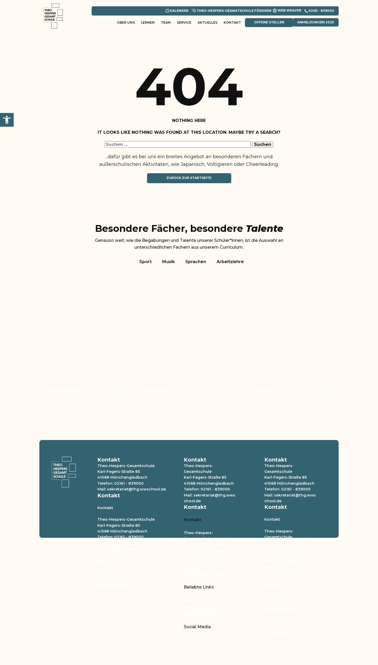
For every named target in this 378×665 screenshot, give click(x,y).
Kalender (176, 10)
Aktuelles (207, 22)
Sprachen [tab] (195, 261)
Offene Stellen (268, 22)
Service (184, 22)
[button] (7, 120)
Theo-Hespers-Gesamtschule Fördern (231, 10)
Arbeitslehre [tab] (230, 261)
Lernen (148, 22)
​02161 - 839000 (319, 11)
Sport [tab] (145, 261)
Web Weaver (287, 10)
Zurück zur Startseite (188, 178)
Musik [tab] (168, 261)
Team (166, 22)
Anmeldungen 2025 (315, 22)
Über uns (126, 22)
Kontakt (232, 22)
